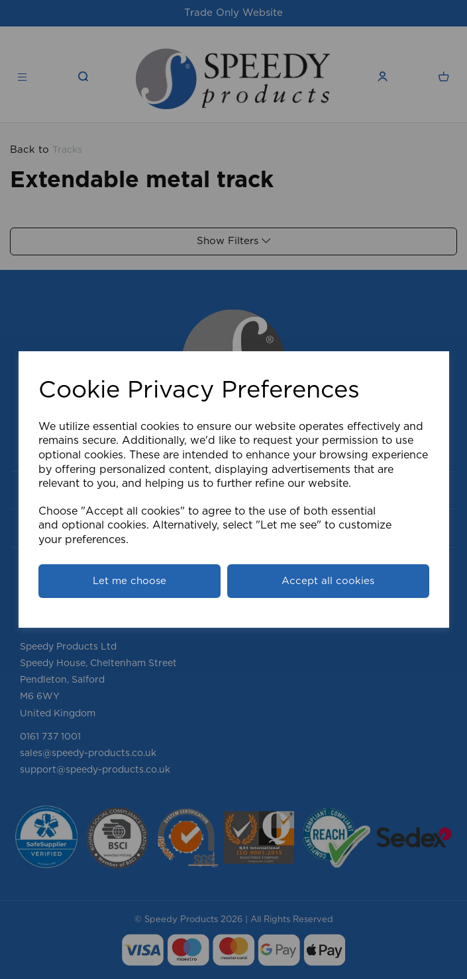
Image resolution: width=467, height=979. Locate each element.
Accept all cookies (328, 581)
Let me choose (129, 581)
